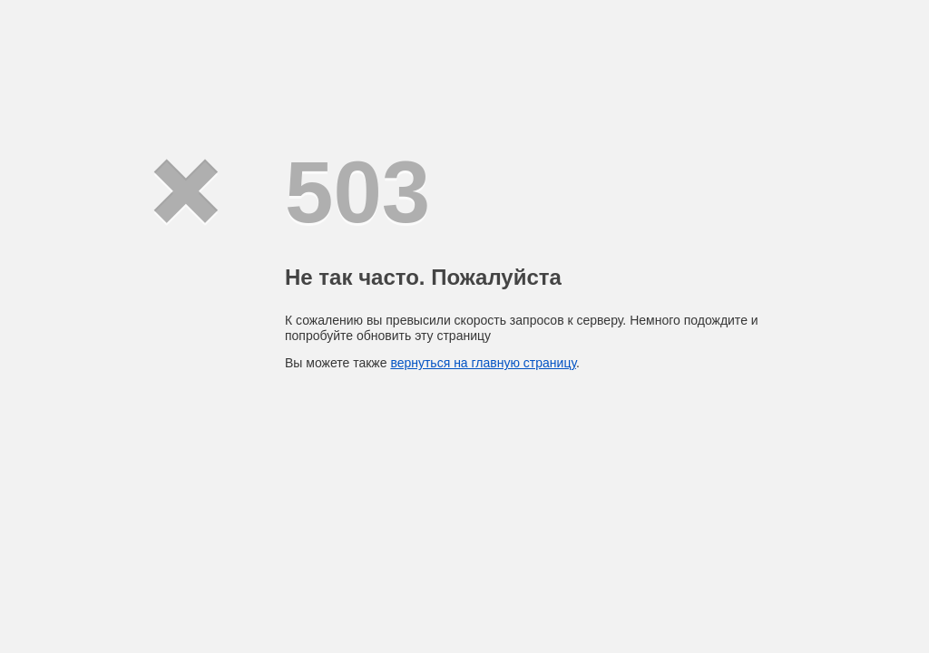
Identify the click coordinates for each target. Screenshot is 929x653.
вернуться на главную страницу (483, 363)
